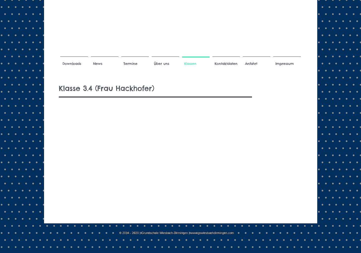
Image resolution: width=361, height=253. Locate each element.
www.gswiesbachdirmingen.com (212, 233)
